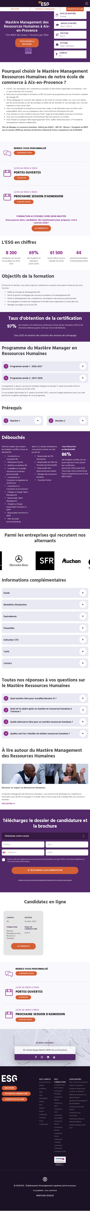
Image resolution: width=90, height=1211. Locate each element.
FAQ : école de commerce (78, 1082)
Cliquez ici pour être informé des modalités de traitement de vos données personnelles (45, 880)
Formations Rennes (58, 1129)
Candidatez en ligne (14, 1099)
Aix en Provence (45, 1082)
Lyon (41, 1095)
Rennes (41, 1108)
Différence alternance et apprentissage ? (77, 1096)
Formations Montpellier (58, 1116)
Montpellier (43, 1098)
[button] (45, 1182)
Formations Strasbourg (58, 1147)
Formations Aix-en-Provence (59, 1086)
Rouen (41, 1111)
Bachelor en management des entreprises (78, 1102)
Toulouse (42, 1118)
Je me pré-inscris (23, 202)
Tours (41, 1121)
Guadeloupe (43, 1124)
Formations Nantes (58, 1123)
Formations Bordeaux (58, 1092)
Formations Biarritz (58, 1098)
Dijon (41, 1092)
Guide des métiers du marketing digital (76, 1120)
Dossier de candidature (45, 9)
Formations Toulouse (58, 1141)
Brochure (15, 9)
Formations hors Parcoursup (75, 1114)
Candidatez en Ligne (75, 9)
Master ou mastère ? (76, 1085)
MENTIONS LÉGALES (45, 1195)
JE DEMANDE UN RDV (24, 152)
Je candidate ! (41, 228)
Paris (40, 1105)
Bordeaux (42, 1088)
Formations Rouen (58, 1135)
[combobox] (4, 852)
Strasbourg (43, 1114)
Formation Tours (60, 1151)
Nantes (41, 1101)
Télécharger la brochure (27, 43)
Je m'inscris (21, 178)
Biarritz (41, 1085)
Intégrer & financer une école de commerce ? (77, 1090)
